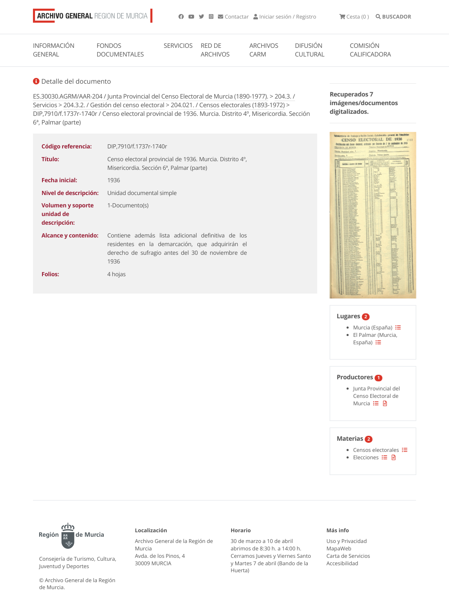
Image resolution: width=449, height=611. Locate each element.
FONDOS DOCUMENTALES (120, 50)
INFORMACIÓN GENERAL (53, 50)
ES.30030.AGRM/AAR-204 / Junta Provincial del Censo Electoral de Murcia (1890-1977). (150, 96)
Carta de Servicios (348, 555)
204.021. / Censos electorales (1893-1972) (228, 105)
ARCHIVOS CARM (263, 50)
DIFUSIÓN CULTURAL (310, 50)
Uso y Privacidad (347, 541)
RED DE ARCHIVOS (215, 50)
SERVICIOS (178, 46)
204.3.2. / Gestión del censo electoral (113, 105)
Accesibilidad (342, 563)
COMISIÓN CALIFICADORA (370, 50)
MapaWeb (339, 548)
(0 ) (354, 16)
